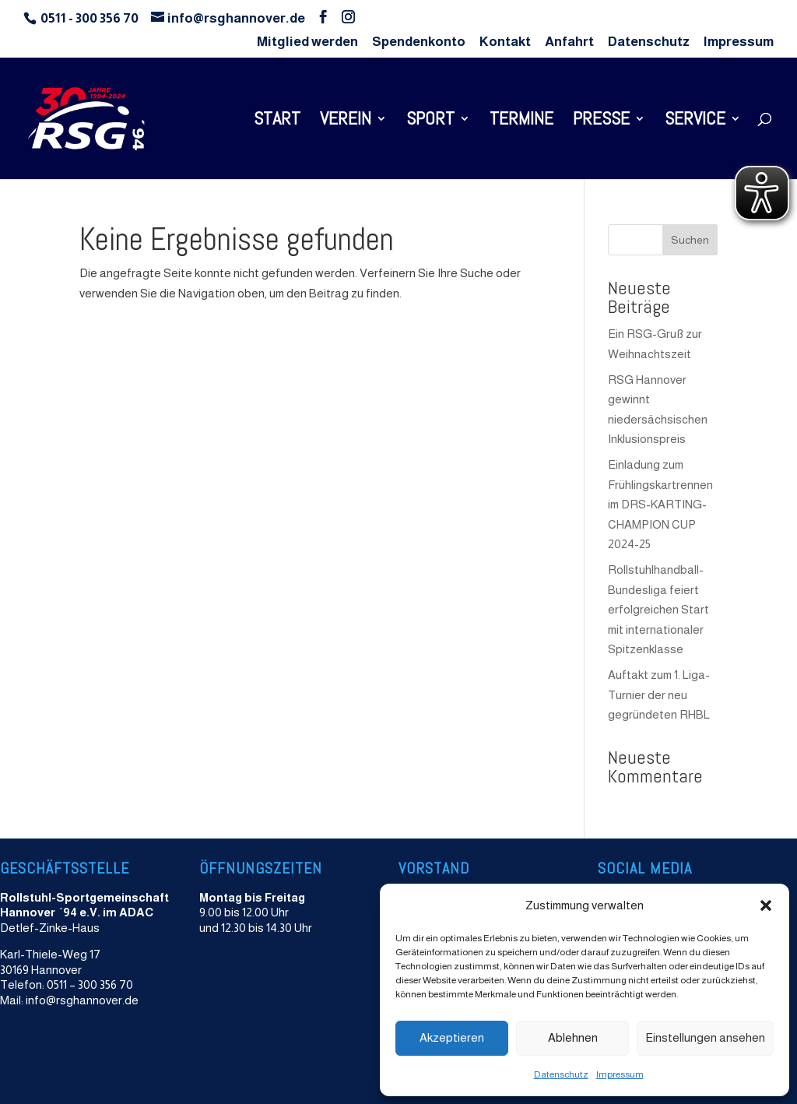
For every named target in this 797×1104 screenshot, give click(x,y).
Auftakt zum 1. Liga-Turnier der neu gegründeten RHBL (659, 694)
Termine (521, 121)
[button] (766, 905)
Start (277, 121)
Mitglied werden (307, 42)
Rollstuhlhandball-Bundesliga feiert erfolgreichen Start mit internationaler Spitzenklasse (658, 609)
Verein (345, 121)
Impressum (620, 1074)
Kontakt (505, 42)
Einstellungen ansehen (705, 1037)
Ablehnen (573, 1037)
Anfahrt (569, 42)
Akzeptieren (452, 1037)
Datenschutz (561, 1074)
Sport (430, 121)
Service (695, 121)
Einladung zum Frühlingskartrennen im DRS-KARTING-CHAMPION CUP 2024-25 (660, 504)
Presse (601, 121)
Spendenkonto (418, 42)
